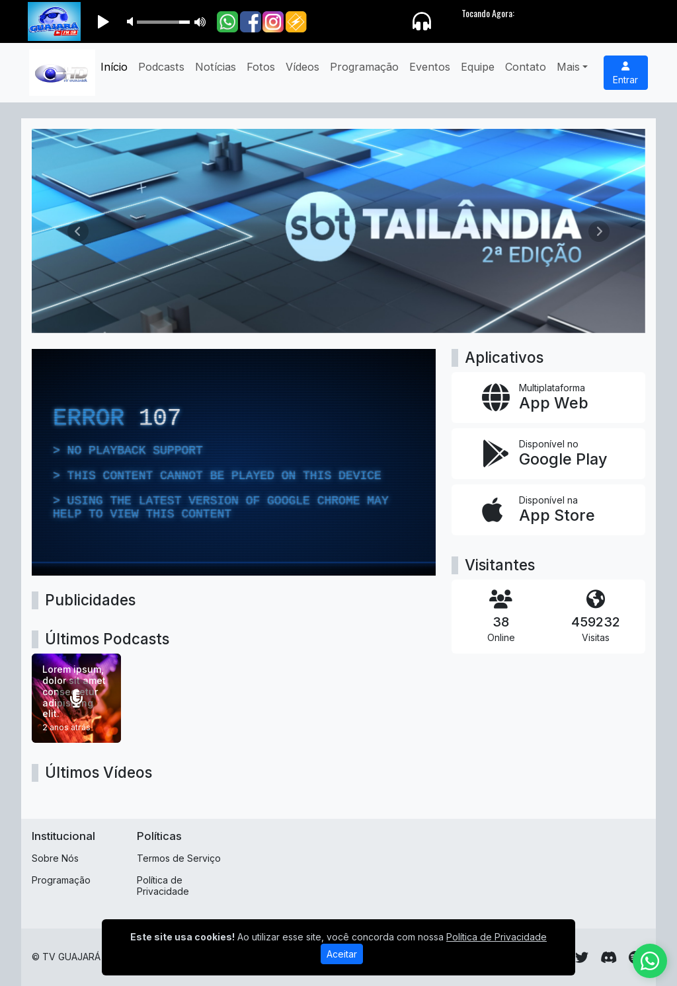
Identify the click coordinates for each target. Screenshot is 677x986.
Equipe (478, 66)
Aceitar (342, 957)
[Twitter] (581, 958)
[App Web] (548, 397)
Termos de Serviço (179, 858)
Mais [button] (568, 66)
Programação (364, 66)
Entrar (625, 73)
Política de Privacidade (163, 885)
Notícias (215, 66)
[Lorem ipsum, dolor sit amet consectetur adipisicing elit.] (76, 698)
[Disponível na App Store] (548, 509)
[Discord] (608, 958)
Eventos (429, 66)
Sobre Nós (55, 858)
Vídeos (302, 66)
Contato (525, 66)
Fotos (261, 66)
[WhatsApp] (650, 961)
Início (114, 66)
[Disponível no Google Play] (548, 453)
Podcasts (161, 66)
